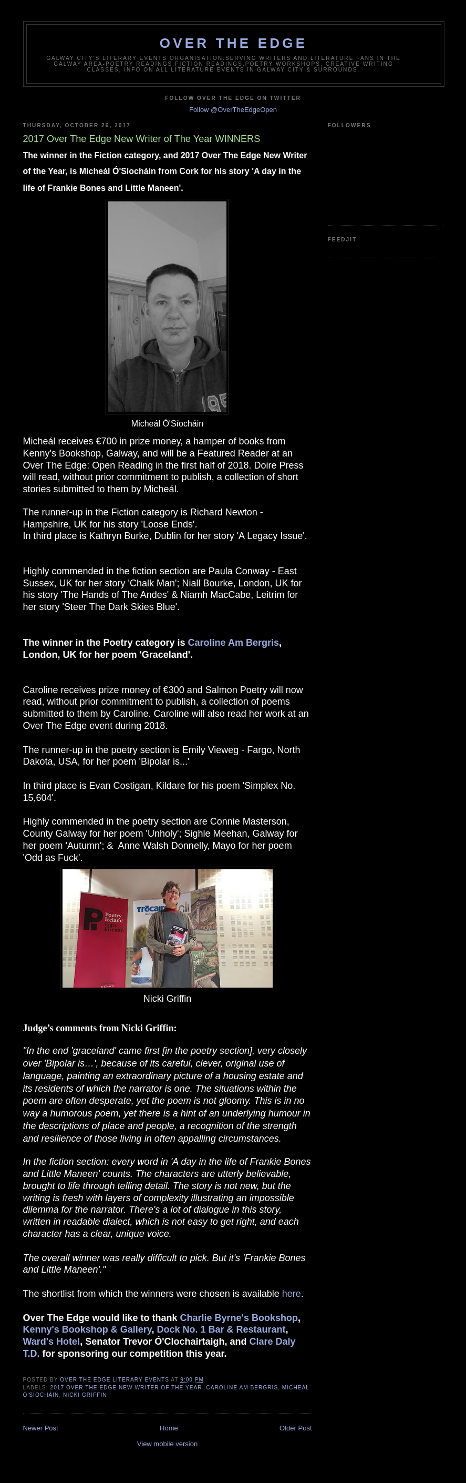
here (291, 1293)
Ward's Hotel (51, 1341)
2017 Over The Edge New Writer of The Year (126, 1387)
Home (169, 1428)
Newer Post (40, 1428)
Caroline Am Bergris (233, 642)
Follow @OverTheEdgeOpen (233, 110)
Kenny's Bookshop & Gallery (87, 1329)
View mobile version (167, 1444)
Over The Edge (233, 43)
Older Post (295, 1428)
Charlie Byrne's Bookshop (239, 1318)
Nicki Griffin (85, 1395)
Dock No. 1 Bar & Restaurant (221, 1329)
